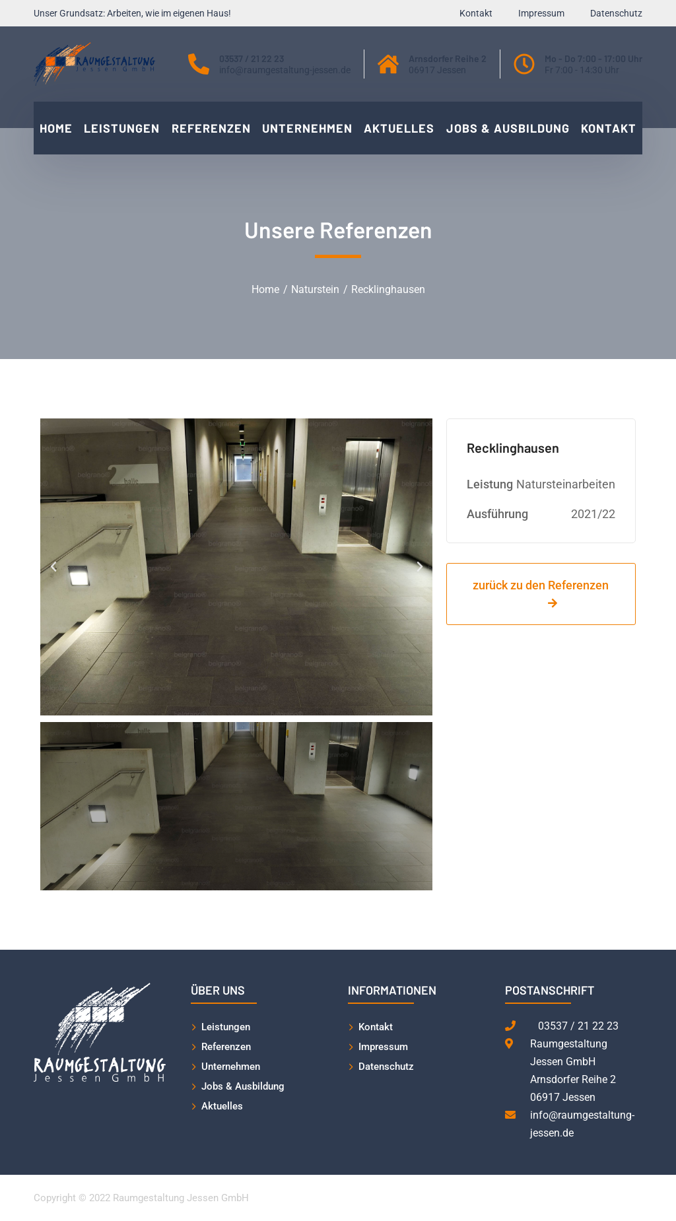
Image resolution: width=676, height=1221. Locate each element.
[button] (53, 567)
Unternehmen (230, 1066)
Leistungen (225, 1027)
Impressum (383, 1047)
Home (265, 289)
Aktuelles (222, 1106)
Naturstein (315, 289)
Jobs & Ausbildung (243, 1086)
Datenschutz (386, 1066)
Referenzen (226, 1047)
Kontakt (375, 1027)
